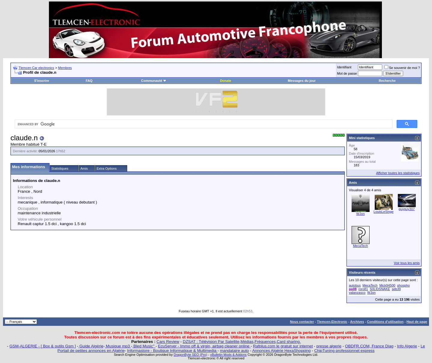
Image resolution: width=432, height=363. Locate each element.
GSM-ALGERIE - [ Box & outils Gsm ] (42, 346)
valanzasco (357, 292)
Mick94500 (387, 285)
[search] (203, 124)
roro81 (363, 289)
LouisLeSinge (384, 211)
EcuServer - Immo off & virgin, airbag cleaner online (204, 346)
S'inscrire (41, 80)
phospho (403, 285)
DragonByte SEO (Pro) (190, 354)
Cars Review (168, 341)
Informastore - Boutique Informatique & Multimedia (172, 350)
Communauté (153, 80)
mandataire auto (234, 350)
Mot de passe (347, 73)
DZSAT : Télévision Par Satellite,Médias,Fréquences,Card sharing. (242, 341)
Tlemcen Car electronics (36, 68)
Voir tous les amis (407, 263)
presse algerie (329, 346)
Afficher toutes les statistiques (398, 173)
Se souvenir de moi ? (402, 68)
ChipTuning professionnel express (344, 350)
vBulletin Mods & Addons (228, 354)
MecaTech (360, 246)
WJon (360, 214)
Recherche (387, 80)
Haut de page (416, 321)
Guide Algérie (91, 346)
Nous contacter (302, 321)
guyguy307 (407, 209)
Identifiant (344, 67)
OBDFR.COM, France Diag (369, 346)
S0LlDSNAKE (380, 289)
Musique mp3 (118, 346)
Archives (357, 321)
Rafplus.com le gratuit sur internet (283, 346)
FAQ (89, 80)
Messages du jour (302, 80)
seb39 (396, 289)
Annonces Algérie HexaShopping (281, 350)
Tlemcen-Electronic (332, 321)
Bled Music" (143, 346)
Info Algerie (407, 346)
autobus (355, 285)
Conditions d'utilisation (385, 321)
